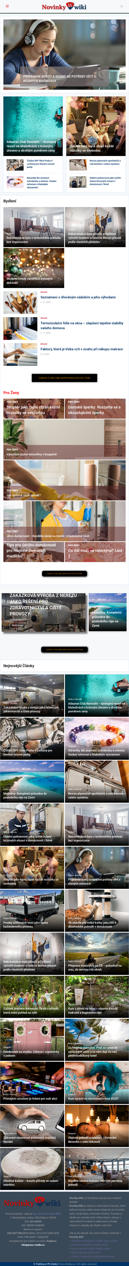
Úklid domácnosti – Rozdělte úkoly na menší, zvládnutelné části (48, 536)
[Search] (121, 6)
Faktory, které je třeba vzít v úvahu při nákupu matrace (82, 349)
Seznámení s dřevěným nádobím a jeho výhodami (78, 297)
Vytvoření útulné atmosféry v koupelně (32, 454)
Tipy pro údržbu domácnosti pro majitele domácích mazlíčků (31, 550)
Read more (17, 625)
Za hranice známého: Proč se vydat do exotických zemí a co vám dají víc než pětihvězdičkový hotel (93, 1051)
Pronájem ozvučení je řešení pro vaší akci (30, 1098)
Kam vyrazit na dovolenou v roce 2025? (93, 1098)
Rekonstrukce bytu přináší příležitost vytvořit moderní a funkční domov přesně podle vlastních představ (94, 238)
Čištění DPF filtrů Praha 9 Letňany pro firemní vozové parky (41, 163)
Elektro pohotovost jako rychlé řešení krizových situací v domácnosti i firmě (105, 181)
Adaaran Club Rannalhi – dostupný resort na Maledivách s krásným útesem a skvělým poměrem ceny (31, 146)
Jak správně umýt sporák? (24, 495)
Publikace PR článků (47, 1264)
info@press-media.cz (33, 1244)
